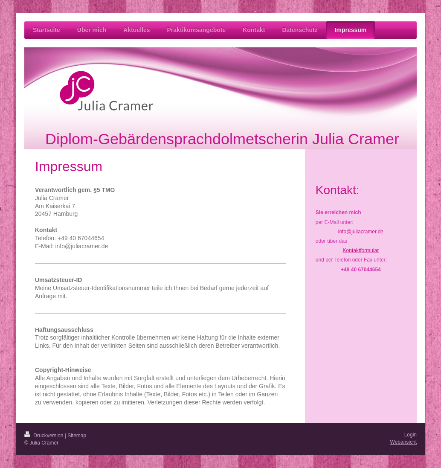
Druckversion (44, 436)
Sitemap (76, 436)
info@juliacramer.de (360, 232)
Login (410, 435)
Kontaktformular (361, 250)
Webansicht (403, 442)
